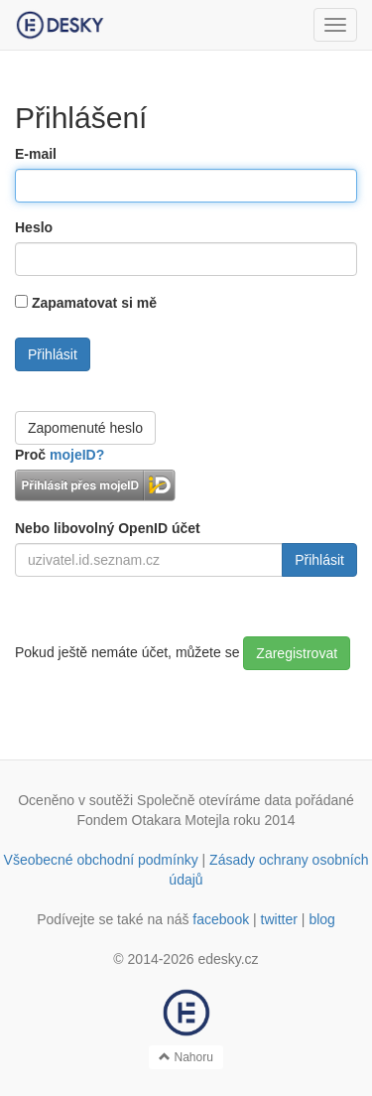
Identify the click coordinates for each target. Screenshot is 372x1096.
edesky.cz (227, 959)
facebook (220, 919)
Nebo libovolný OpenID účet (107, 528)
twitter (279, 919)
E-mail (36, 154)
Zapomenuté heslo (85, 428)
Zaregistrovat (296, 653)
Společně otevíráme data (214, 800)
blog (321, 919)
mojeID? (77, 455)
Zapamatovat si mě (94, 303)
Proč (59, 455)
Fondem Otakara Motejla (152, 820)
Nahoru (186, 1057)
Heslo (34, 227)
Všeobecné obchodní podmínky (101, 860)
